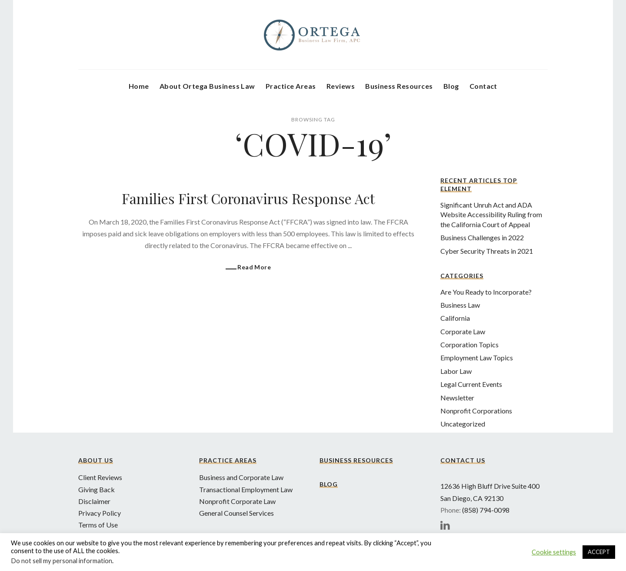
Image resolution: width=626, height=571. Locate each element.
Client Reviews (100, 477)
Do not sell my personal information (61, 560)
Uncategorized (462, 424)
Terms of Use (98, 525)
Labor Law (456, 371)
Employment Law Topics (476, 357)
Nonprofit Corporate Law (237, 501)
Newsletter (457, 397)
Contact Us (462, 460)
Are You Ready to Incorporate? (486, 292)
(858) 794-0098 (485, 510)
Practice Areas (291, 86)
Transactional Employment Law (246, 489)
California (455, 318)
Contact (483, 86)
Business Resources (399, 86)
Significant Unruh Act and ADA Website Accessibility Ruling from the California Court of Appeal (491, 214)
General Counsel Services (236, 513)
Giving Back (96, 489)
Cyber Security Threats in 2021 (486, 251)
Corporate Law (462, 331)
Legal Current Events (471, 384)
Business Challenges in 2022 (482, 237)
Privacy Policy (99, 513)
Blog (451, 86)
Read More (254, 267)
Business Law (460, 305)
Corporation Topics (469, 344)
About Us (95, 460)
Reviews (340, 86)
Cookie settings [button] (554, 552)
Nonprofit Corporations (476, 410)
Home (139, 86)
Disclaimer (94, 501)
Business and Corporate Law (241, 477)
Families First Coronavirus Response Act (248, 198)
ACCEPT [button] (599, 551)
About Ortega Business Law (207, 86)
